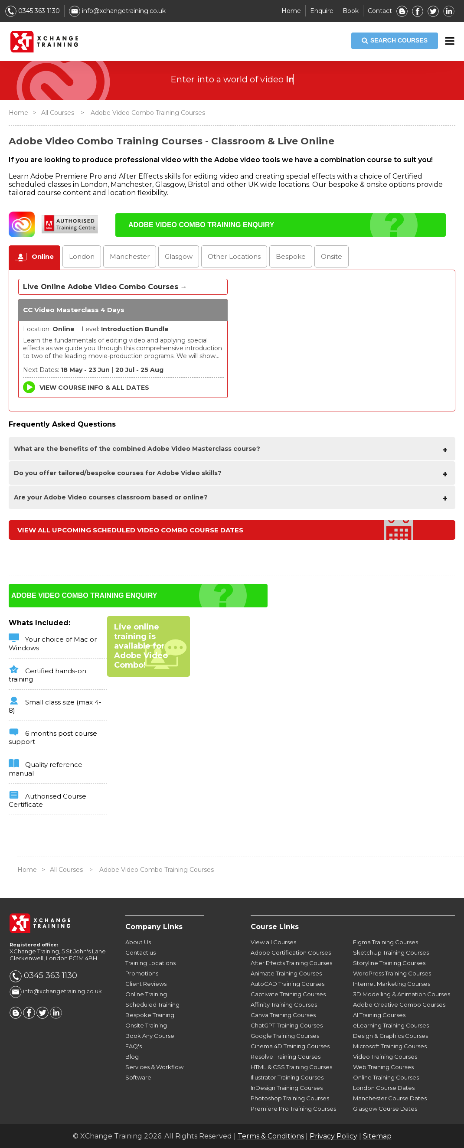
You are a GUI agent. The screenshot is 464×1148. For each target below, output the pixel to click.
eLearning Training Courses (391, 1025)
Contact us (140, 952)
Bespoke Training (149, 1014)
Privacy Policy (333, 1136)
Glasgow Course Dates (385, 1108)
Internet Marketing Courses (391, 983)
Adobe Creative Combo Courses (399, 1004)
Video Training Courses (385, 1056)
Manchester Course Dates (390, 1098)
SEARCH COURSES (395, 41)
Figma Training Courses (385, 942)
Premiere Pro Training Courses (293, 1108)
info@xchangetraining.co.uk (117, 11)
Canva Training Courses (283, 1014)
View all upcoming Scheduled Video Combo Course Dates (130, 530)
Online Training (146, 994)
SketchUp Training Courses (391, 952)
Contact (380, 11)
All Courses (57, 113)
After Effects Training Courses (291, 962)
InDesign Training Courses (287, 1087)
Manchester (130, 256)
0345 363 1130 (32, 11)
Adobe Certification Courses (291, 952)
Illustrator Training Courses (287, 1077)
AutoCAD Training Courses (287, 983)
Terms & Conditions (271, 1136)
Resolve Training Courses (285, 1056)
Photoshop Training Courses (290, 1098)
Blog (132, 1056)
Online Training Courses (386, 1077)
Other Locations (234, 256)
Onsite (331, 256)
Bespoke (291, 256)
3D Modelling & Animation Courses (401, 994)
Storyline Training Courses (389, 962)
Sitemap (377, 1136)
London (82, 256)
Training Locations (150, 962)
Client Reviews (146, 983)
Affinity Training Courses (284, 1004)
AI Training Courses (379, 1014)
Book (351, 11)
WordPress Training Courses (392, 973)
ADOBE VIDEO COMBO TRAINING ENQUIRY (201, 224)
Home (291, 11)
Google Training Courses (285, 1035)
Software (138, 1077)
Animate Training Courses (286, 973)
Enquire (321, 11)
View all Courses (273, 942)
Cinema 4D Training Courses (290, 1046)
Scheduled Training (152, 1004)
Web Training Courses (383, 1066)
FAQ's (133, 1046)
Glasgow (179, 256)
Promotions (141, 973)
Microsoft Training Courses (390, 1046)
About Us (138, 942)
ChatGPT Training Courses (287, 1025)
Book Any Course (149, 1035)
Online (43, 256)
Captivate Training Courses (288, 994)
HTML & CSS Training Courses (291, 1066)
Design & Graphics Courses (390, 1035)
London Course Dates (384, 1087)
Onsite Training (146, 1025)
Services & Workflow (154, 1066)
